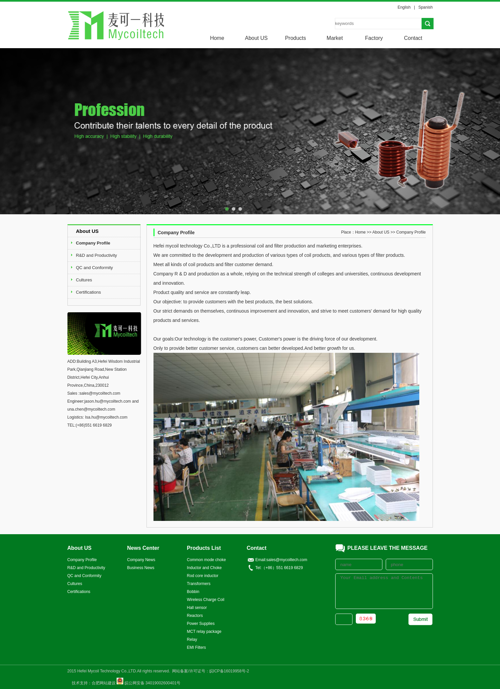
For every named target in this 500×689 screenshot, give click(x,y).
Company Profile (93, 243)
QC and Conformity (94, 267)
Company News (141, 559)
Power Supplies (201, 623)
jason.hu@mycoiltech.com (107, 401)
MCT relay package (204, 631)
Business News (140, 567)
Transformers (199, 583)
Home (217, 38)
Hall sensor (197, 607)
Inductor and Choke (204, 567)
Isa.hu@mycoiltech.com (106, 417)
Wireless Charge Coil (206, 599)
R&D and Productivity (96, 255)
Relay (192, 639)
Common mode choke (206, 559)
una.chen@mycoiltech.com (91, 409)
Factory (374, 38)
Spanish (425, 7)
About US (256, 38)
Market (335, 38)
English (404, 7)
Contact (413, 38)
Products (295, 38)
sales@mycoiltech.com (99, 393)
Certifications (88, 292)
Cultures (84, 279)
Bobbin (193, 591)
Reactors (195, 615)
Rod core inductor (203, 575)
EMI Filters (196, 647)
